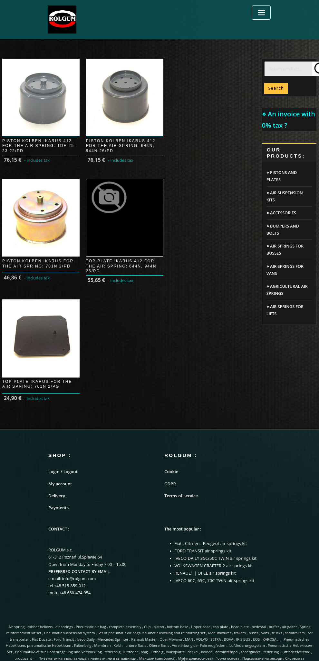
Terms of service (180, 415)
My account (59, 403)
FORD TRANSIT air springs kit (202, 469)
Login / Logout (62, 392)
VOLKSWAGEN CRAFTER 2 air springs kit (212, 483)
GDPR (169, 403)
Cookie (171, 392)
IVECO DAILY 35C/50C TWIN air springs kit (214, 476)
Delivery (56, 415)
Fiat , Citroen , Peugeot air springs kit (209, 462)
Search (276, 88)
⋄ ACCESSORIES (281, 213)
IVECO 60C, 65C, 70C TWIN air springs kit (213, 498)
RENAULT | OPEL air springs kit (204, 490)
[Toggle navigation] (261, 12)
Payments (58, 427)
